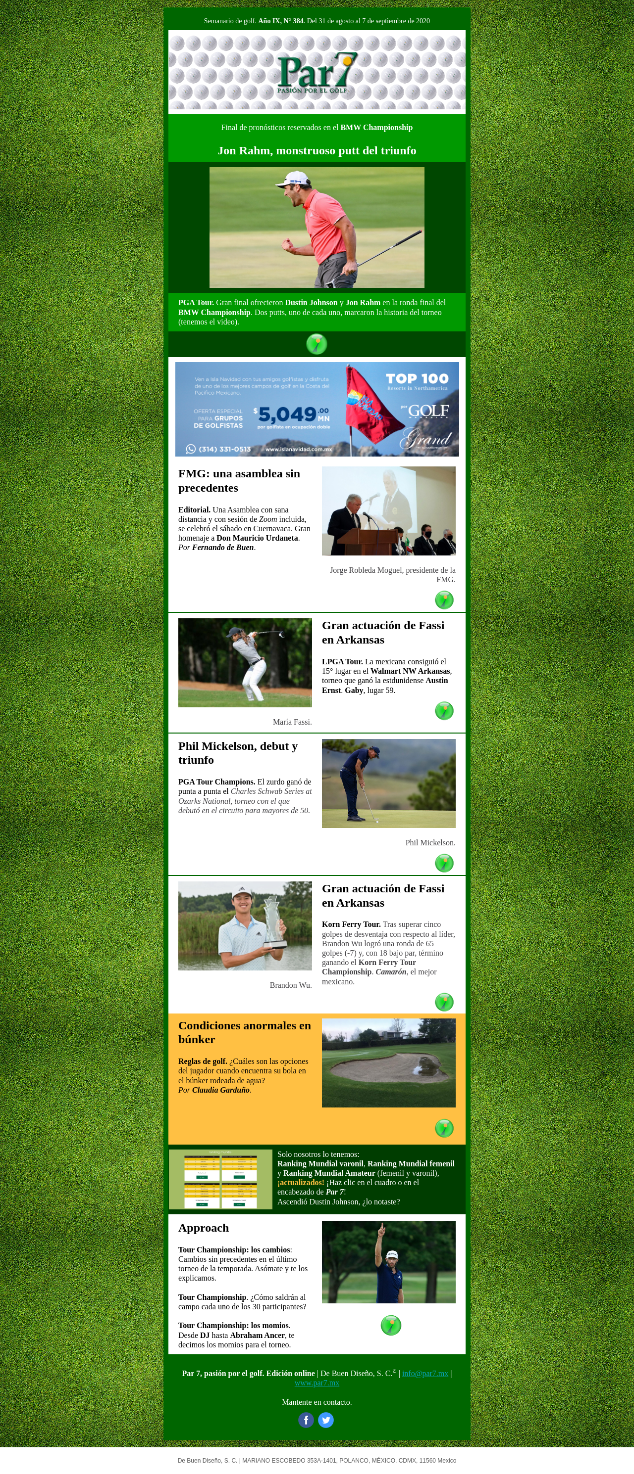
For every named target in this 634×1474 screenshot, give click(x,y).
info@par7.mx (425, 1373)
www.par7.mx (317, 1383)
